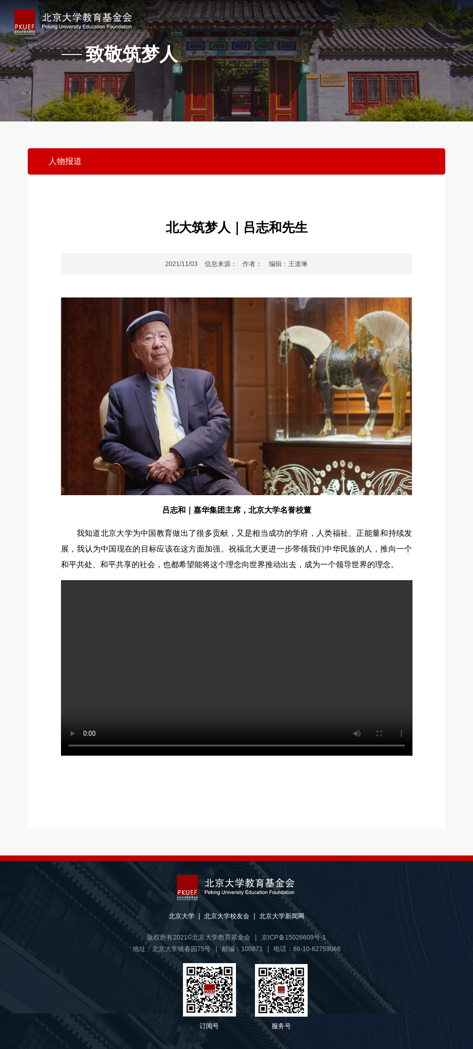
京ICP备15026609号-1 (293, 937)
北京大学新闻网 (281, 916)
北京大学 (181, 916)
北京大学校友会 (226, 916)
